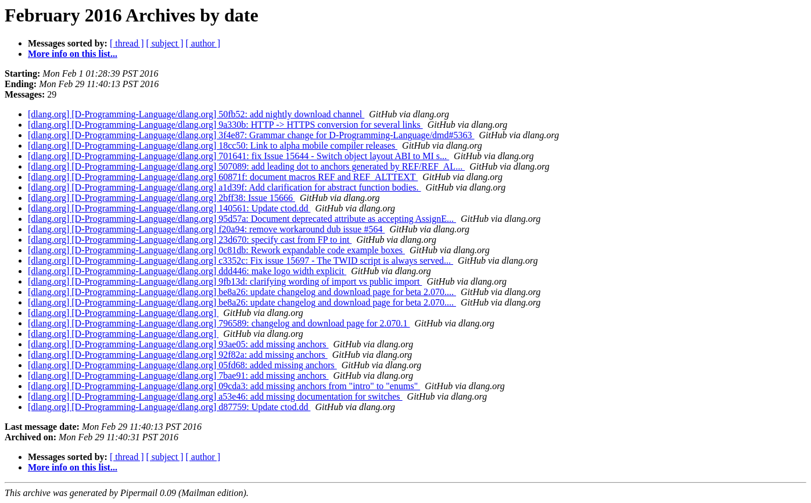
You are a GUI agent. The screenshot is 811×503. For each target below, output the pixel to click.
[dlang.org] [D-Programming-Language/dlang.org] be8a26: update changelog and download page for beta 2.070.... (242, 292)
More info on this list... (72, 54)
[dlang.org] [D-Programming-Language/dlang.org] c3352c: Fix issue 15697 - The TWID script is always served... (240, 260)
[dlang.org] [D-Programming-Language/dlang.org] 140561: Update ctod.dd (169, 208)
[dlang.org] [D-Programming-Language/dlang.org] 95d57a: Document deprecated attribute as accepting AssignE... (242, 219)
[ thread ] (127, 43)
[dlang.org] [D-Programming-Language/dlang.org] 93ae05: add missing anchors (178, 344)
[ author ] (203, 43)
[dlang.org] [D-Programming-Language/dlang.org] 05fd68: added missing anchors (182, 365)
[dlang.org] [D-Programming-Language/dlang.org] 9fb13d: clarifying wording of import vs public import (225, 281)
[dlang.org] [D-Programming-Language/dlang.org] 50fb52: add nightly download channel (196, 114)
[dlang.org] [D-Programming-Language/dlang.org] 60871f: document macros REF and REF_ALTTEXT (223, 177)
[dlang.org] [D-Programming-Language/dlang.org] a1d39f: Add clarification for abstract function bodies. (224, 187)
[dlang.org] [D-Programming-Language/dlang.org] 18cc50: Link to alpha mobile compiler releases (212, 145)
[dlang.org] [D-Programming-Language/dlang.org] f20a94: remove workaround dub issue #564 (206, 229)
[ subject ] (165, 43)
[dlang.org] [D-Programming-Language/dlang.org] (123, 313)
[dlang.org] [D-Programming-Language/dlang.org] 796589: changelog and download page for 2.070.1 (219, 323)
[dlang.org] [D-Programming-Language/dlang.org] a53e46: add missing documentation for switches (215, 396)
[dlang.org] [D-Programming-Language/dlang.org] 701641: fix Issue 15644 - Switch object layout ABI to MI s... (238, 156)
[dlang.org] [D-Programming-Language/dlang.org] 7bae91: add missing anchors (178, 375)
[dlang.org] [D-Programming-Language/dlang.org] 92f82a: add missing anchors (178, 355)
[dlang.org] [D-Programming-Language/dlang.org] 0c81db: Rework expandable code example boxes (216, 250)
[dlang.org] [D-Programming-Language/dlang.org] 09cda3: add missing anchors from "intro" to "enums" (224, 386)
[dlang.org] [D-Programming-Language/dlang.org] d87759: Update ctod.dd (169, 407)
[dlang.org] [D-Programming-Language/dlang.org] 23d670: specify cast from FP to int (189, 240)
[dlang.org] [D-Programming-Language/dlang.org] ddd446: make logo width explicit (187, 271)
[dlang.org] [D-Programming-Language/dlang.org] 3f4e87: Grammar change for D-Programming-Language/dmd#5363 (251, 135)
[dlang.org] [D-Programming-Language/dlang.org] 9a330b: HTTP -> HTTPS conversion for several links (225, 125)
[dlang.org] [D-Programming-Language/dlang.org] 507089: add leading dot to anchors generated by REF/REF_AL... (246, 166)
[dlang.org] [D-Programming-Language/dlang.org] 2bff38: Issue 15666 (161, 198)
